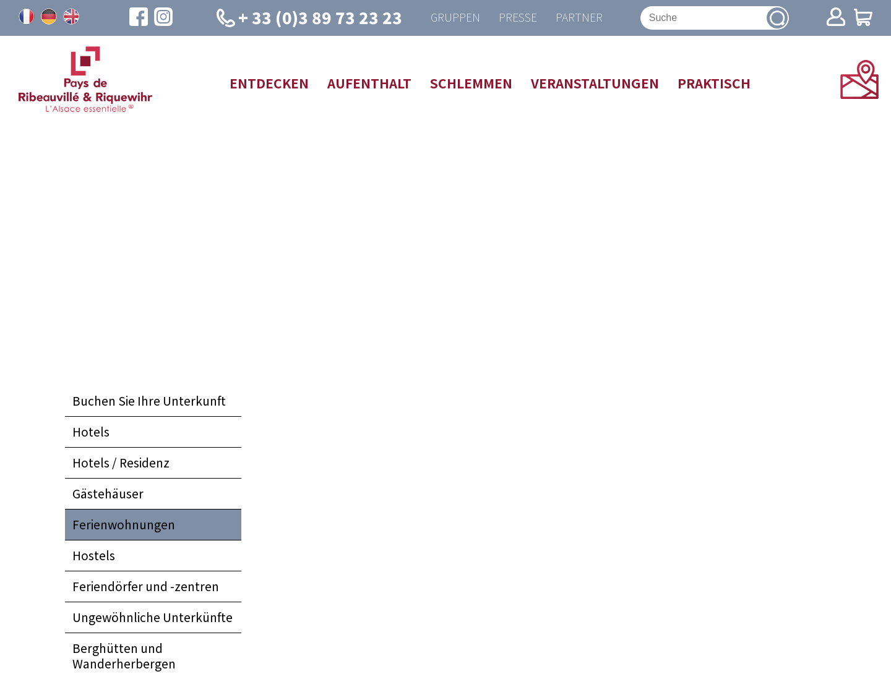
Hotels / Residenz (121, 462)
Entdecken (269, 83)
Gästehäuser (108, 493)
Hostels (93, 555)
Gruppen (455, 18)
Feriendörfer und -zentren (145, 586)
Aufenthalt (369, 83)
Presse (518, 18)
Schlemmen (471, 83)
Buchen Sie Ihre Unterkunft (149, 400)
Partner (579, 18)
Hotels (91, 431)
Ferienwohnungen (123, 524)
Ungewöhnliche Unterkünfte (152, 617)
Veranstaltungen (595, 83)
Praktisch (714, 83)
